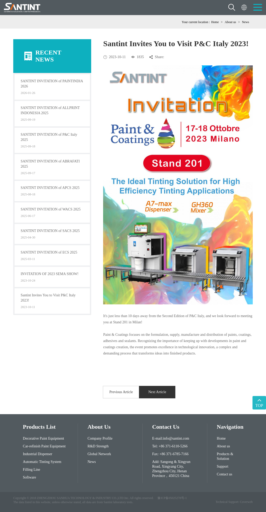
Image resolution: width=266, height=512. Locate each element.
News (245, 22)
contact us (165, 427)
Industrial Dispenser (37, 454)
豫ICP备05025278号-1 (172, 498)
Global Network (99, 454)
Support (222, 466)
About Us (99, 427)
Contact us (224, 474)
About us (230, 22)
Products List (39, 427)
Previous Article (121, 392)
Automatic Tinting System (42, 462)
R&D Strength (98, 446)
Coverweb (246, 502)
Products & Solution (225, 456)
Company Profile (100, 438)
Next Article (157, 392)
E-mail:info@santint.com (170, 438)
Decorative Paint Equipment (43, 438)
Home (215, 22)
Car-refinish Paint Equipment (44, 446)
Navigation (230, 427)
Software (29, 477)
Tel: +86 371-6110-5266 (170, 446)
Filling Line (31, 470)
